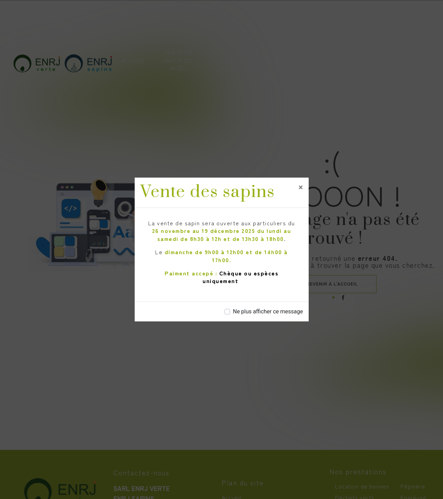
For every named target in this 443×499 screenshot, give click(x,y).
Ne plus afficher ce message (268, 311)
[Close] (301, 187)
